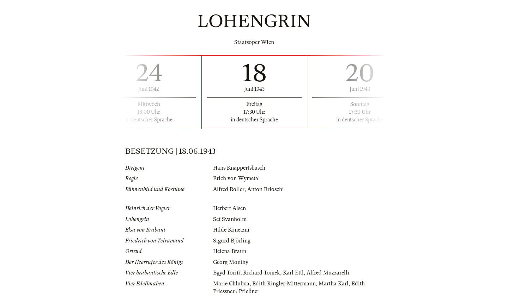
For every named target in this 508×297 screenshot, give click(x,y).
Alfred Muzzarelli (328, 273)
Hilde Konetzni (231, 230)
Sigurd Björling (231, 241)
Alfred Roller (228, 189)
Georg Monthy (230, 262)
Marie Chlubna (231, 283)
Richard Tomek (261, 273)
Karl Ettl (293, 273)
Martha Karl (334, 283)
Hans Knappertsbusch (239, 168)
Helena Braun (229, 251)
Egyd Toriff (226, 273)
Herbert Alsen (229, 208)
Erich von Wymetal (236, 178)
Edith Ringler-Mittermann (284, 283)
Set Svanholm (230, 219)
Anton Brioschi (265, 189)
